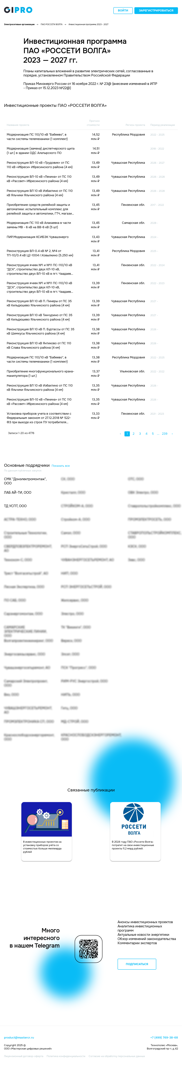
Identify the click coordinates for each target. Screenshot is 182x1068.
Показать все (61, 466)
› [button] (172, 434)
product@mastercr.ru (19, 1037)
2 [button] (133, 434)
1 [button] (127, 434)
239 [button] (164, 434)
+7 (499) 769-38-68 (164, 1037)
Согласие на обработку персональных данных (117, 1056)
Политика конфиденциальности (66, 1056)
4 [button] (146, 434)
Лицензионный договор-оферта (23, 1056)
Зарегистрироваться (156, 10)
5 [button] (153, 434)
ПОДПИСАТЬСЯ (137, 964)
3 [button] (140, 434)
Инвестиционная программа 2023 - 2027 (88, 24)
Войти (123, 10)
